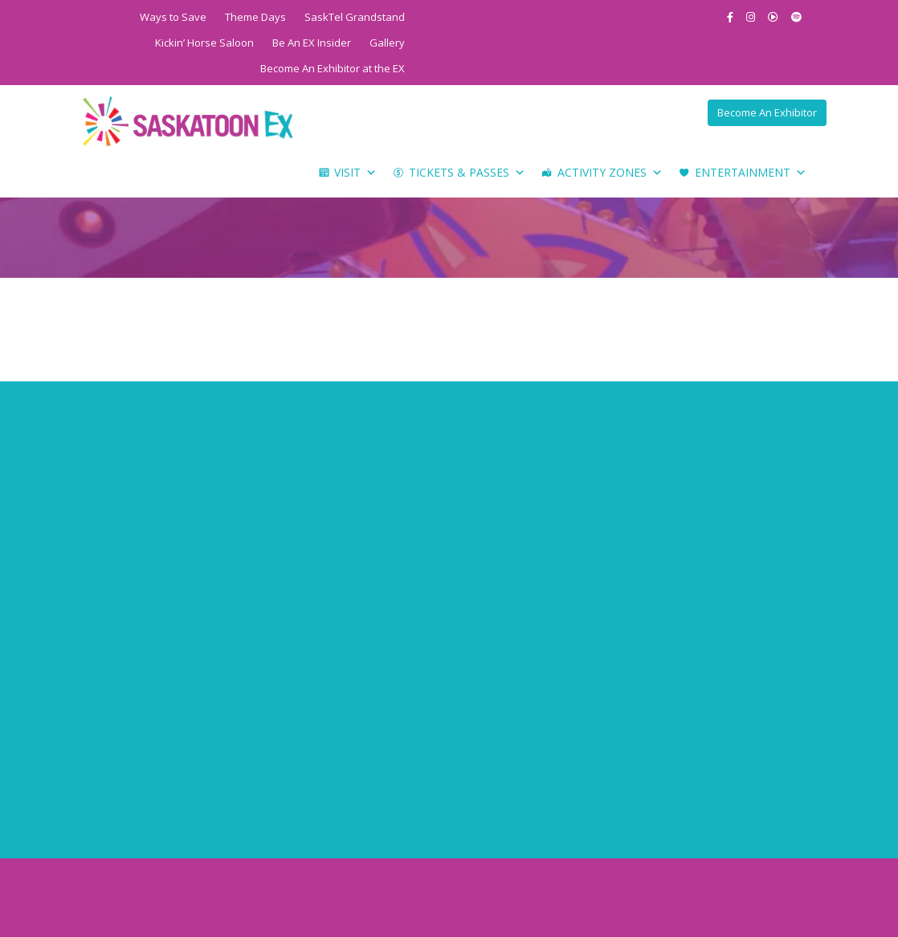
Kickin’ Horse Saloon (204, 42)
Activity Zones (610, 173)
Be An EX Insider (311, 42)
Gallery (387, 42)
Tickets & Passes (467, 173)
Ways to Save (173, 17)
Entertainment (750, 173)
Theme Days (255, 17)
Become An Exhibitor (767, 112)
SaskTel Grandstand (354, 17)
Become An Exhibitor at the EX (332, 68)
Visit (355, 173)
